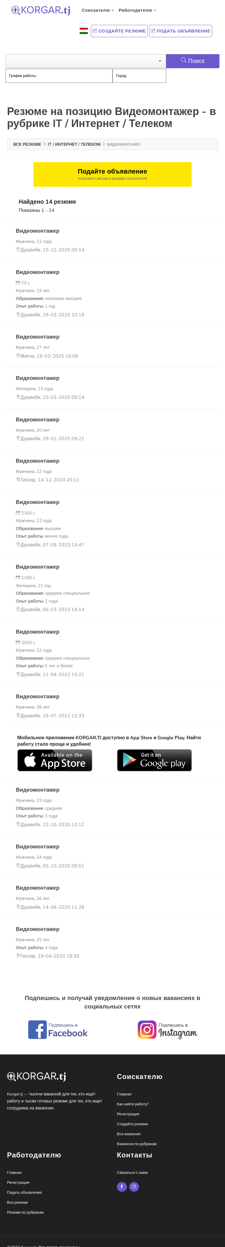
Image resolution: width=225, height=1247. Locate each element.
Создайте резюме (119, 31)
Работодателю (137, 10)
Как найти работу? (133, 1095)
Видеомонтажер (37, 222)
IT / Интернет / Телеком (74, 136)
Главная (124, 1085)
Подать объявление (180, 31)
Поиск (192, 52)
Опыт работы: (35, 298)
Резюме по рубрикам (25, 1204)
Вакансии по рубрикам (136, 1135)
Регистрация (128, 1105)
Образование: (49, 290)
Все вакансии (129, 1125)
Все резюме (27, 136)
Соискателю (98, 10)
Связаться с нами (132, 1164)
